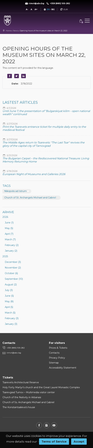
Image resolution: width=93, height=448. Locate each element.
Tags (6, 186)
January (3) (11, 323)
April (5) (9, 307)
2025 (5, 256)
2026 (5, 216)
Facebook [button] (9, 76)
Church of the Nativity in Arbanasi (21, 397)
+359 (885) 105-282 (16, 347)
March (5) (10, 312)
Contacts (54, 352)
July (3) (9, 290)
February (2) (12, 245)
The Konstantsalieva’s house (18, 407)
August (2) (11, 284)
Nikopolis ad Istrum (15, 191)
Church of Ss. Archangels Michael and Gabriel (28, 402)
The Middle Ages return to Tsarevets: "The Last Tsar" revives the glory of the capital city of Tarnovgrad (43, 144)
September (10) (14, 278)
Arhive (8, 212)
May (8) (9, 301)
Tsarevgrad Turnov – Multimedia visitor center (28, 392)
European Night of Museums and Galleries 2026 (33, 174)
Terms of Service (54, 441)
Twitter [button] (16, 76)
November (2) (13, 267)
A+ (36, 9)
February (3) (12, 318)
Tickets (7, 377)
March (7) (10, 239)
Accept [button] (79, 441)
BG (53, 9)
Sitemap (54, 362)
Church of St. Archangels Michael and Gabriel (30, 197)
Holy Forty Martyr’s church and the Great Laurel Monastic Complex (41, 387)
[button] (87, 21)
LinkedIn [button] (23, 76)
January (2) (11, 250)
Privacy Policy (57, 357)
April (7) (9, 233)
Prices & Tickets (58, 347)
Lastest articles (20, 102)
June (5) (9, 295)
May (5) (9, 228)
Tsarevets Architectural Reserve (20, 382)
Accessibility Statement (62, 367)
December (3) (13, 262)
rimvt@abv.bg (14, 352)
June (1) (9, 222)
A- (27, 9)
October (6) (11, 273)
